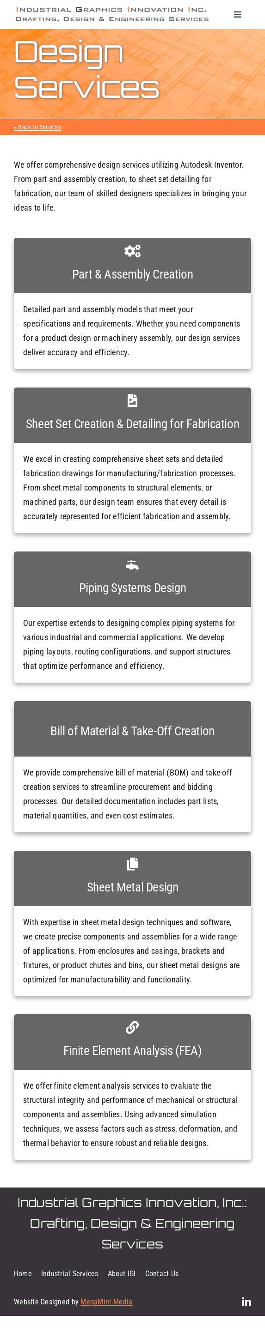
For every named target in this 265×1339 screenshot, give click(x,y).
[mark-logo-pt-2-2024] (112, 19)
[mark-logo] (112, 9)
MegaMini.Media (106, 1301)
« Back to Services (38, 127)
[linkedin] (246, 1302)
